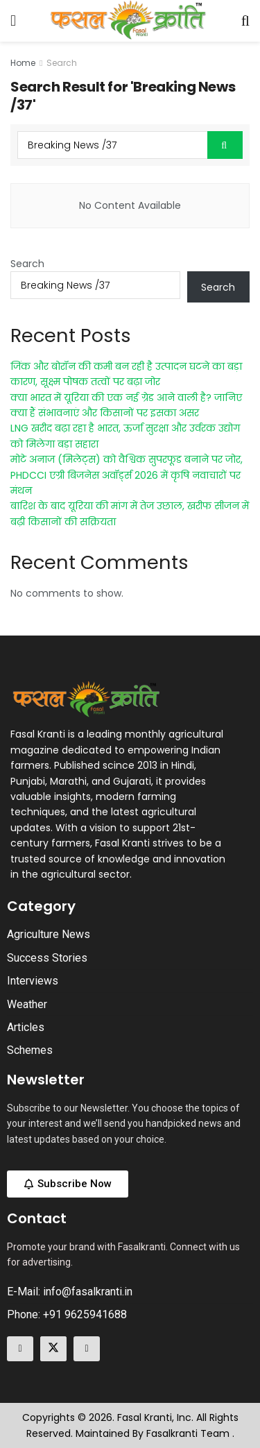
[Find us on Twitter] (53, 1348)
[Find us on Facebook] (20, 1348)
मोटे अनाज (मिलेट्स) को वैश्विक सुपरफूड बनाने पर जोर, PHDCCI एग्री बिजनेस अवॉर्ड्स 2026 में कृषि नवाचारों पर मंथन (126, 474)
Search (61, 63)
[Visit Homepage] (129, 21)
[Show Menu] (13, 21)
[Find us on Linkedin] (86, 1348)
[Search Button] (245, 21)
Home (22, 63)
